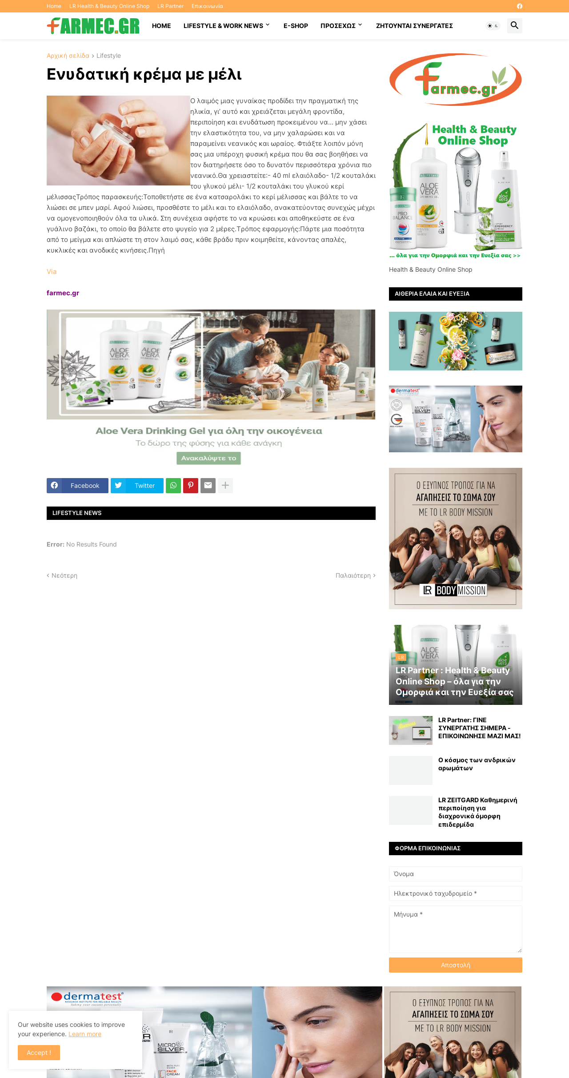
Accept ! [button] (39, 1052)
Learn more (84, 1034)
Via (51, 271)
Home (54, 6)
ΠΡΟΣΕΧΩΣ (338, 25)
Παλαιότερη (353, 575)
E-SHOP (296, 25)
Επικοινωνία (207, 6)
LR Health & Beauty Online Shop (109, 6)
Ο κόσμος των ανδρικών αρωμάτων (477, 764)
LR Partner (170, 6)
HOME (161, 25)
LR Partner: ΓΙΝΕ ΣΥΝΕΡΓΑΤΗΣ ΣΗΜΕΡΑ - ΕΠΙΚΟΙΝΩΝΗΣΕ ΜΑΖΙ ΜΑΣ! (479, 728)
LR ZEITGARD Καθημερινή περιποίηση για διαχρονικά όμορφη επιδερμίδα (477, 812)
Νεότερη (64, 575)
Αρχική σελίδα (68, 55)
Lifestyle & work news (223, 25)
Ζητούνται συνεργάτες (414, 25)
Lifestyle (108, 55)
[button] (493, 25)
